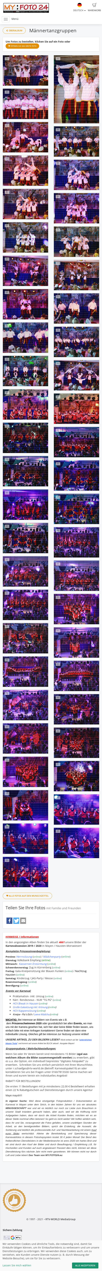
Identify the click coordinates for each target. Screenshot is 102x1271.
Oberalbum (14, 30)
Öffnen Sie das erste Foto (22, 46)
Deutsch (79, 7)
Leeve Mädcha (41, 1014)
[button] (9, 921)
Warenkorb (94, 7)
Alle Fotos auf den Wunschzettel (27, 895)
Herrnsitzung (24, 956)
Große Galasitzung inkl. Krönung (30, 1007)
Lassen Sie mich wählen (17, 1265)
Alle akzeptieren (85, 1265)
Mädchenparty (52, 956)
